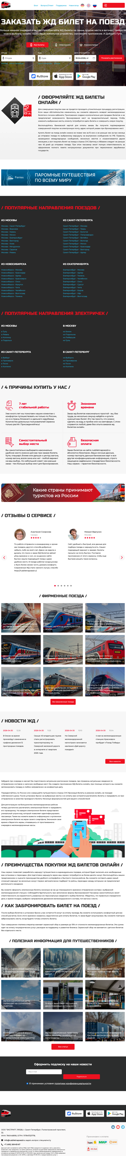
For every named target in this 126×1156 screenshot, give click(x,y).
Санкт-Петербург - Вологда (75, 241)
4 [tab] (64, 585)
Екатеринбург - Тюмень (73, 276)
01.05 (82, 63)
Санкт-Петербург (16, 63)
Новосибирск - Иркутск (12, 284)
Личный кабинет (114, 5)
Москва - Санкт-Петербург (13, 226)
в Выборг (5, 358)
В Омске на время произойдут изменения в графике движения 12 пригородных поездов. (14, 741)
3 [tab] (61, 585)
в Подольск (6, 340)
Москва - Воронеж (9, 229)
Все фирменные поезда (63, 702)
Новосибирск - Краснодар (13, 273)
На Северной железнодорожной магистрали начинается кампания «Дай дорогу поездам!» (76, 743)
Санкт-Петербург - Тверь (74, 229)
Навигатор (73, 5)
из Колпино (68, 366)
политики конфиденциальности (72, 1078)
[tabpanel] (36, 550)
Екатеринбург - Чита (72, 287)
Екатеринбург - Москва (73, 270)
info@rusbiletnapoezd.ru (15, 1140)
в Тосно (4, 364)
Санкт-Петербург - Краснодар (76, 247)
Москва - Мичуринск (10, 247)
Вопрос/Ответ (46, 5)
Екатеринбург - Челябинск (75, 279)
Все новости (115, 761)
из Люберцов (69, 337)
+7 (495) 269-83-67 (12, 1144)
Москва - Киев (7, 244)
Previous (4, 558)
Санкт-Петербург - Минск (74, 244)
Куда (40, 53)
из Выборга (68, 358)
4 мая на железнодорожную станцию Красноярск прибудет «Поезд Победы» (108, 739)
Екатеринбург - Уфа (72, 293)
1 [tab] (55, 585)
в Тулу (4, 331)
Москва (4, 63)
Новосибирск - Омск (10, 281)
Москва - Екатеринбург (11, 238)
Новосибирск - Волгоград (13, 293)
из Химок (67, 331)
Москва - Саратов (9, 249)
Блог (35, 5)
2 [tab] (58, 585)
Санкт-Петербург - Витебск (75, 238)
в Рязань (5, 334)
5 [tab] (68, 585)
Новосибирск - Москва (11, 270)
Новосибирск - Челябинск (13, 290)
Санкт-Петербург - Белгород (76, 249)
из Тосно (67, 364)
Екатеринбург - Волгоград (75, 296)
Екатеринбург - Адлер (73, 273)
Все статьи (63, 1047)
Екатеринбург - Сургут (73, 284)
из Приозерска (70, 361)
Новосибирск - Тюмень (11, 296)
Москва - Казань (8, 232)
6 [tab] (71, 585)
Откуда (4, 53)
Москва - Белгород (9, 241)
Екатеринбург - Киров (73, 290)
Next (122, 558)
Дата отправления (84, 53)
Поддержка (60, 5)
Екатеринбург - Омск (72, 281)
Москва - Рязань (8, 252)
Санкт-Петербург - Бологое (75, 232)
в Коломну (6, 337)
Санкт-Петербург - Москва (75, 226)
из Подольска (69, 334)
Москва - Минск (8, 235)
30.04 (76, 63)
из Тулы (66, 340)
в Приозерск (7, 361)
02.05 (88, 63)
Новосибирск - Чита (10, 287)
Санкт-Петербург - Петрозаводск (78, 235)
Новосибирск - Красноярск (13, 279)
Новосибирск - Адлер (11, 276)
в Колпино (6, 366)
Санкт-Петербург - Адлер (74, 252)
